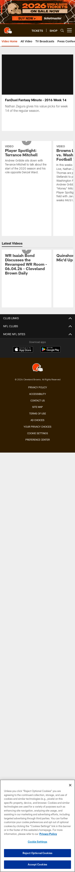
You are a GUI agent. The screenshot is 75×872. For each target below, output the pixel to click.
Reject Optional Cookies (37, 853)
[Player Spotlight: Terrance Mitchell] (26, 160)
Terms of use (37, 413)
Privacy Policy (37, 387)
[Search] (62, 30)
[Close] (70, 785)
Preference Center (37, 439)
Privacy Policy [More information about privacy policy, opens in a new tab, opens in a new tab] (48, 833)
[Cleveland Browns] (37, 368)
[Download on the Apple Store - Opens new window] (23, 349)
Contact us (37, 400)
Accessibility (37, 393)
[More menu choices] (69, 30)
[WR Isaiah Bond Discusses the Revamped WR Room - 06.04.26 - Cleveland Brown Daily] (26, 265)
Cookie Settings (37, 433)
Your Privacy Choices (37, 426)
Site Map (37, 406)
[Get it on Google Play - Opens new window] (50, 351)
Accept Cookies (37, 864)
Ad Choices (37, 420)
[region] (37, 826)
